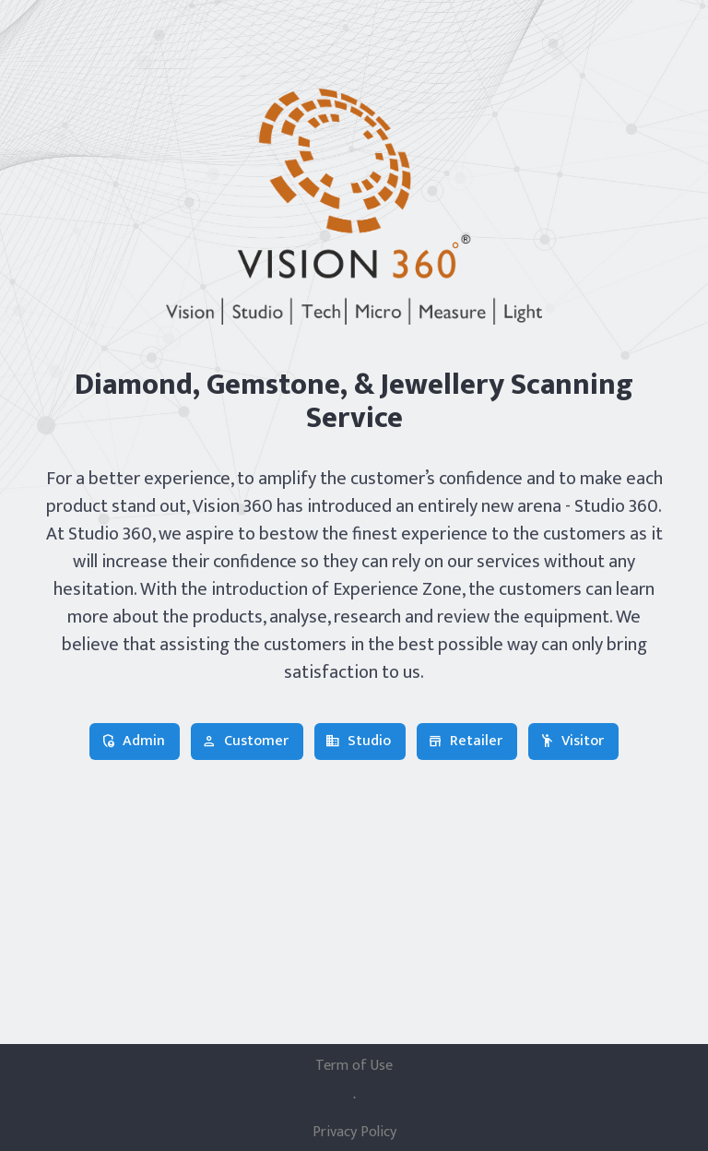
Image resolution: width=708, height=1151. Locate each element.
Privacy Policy (354, 1132)
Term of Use (354, 1066)
